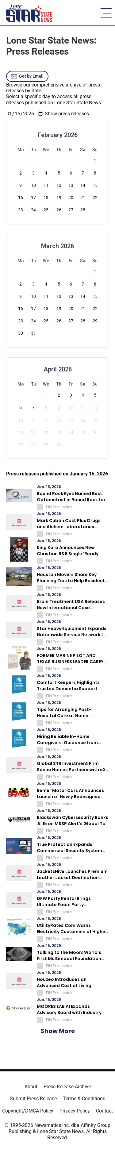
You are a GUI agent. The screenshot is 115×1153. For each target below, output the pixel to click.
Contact (104, 1111)
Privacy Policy (74, 1111)
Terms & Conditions (84, 1098)
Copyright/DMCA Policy (27, 1111)
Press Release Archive (67, 1087)
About (31, 1087)
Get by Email (27, 76)
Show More (57, 1031)
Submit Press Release (33, 1098)
